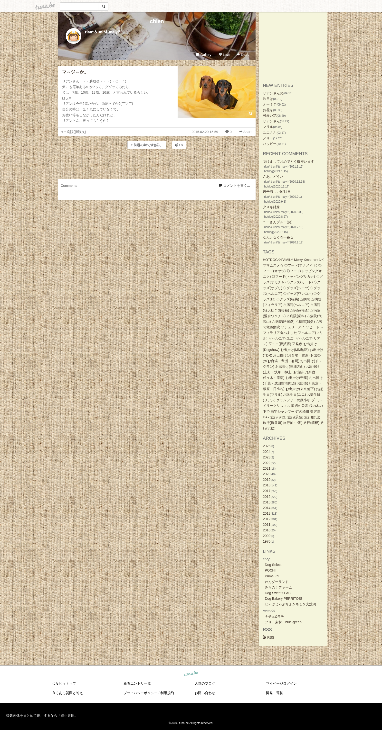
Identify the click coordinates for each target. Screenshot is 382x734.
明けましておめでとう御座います (288, 161)
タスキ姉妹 (271, 207)
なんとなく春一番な (278, 237)
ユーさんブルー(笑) (277, 222)
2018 (266, 485)
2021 (266, 468)
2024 (266, 452)
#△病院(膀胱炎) (73, 132)
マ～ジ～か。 (75, 72)
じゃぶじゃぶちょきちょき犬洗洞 (290, 604)
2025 (266, 446)
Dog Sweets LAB (278, 593)
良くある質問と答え (67, 693)
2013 (266, 513)
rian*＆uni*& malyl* (102, 32)
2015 (266, 502)
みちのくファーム (278, 587)
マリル (268, 127)
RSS (268, 637)
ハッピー (270, 144)
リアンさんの (273, 93)
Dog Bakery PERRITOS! (283, 598)
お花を (268, 110)
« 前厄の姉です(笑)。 (147, 145)
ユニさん (270, 132)
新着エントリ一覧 (137, 683)
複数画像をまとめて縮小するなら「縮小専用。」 (43, 715)
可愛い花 (270, 115)
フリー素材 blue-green (283, 622)
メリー (268, 138)
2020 (266, 474)
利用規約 (167, 693)
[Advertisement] (157, 163)
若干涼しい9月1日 (277, 192)
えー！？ (270, 104)
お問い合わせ (205, 693)
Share (243, 54)
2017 (266, 491)
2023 (266, 457)
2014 (266, 508)
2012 (266, 519)
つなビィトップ (64, 683)
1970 (266, 541)
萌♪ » (179, 145)
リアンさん (271, 121)
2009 (266, 536)
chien (157, 21)
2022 (266, 463)
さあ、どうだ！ (275, 177)
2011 (266, 525)
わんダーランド (277, 582)
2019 (266, 480)
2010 (266, 530)
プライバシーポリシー (141, 693)
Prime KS (272, 576)
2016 (266, 497)
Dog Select (273, 565)
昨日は (268, 99)
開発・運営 (274, 693)
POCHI (270, 570)
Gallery (203, 55)
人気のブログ (205, 683)
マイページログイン (281, 683)
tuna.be (190, 673)
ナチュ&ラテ (274, 616)
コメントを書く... (234, 186)
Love (224, 55)
